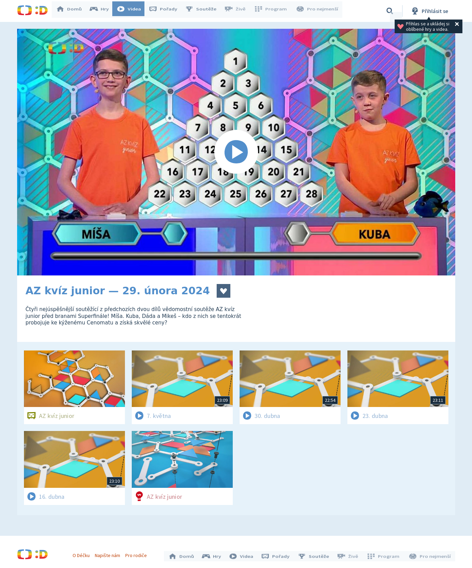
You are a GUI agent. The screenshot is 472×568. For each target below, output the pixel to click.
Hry (102, 11)
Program (272, 11)
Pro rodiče (138, 554)
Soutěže (204, 11)
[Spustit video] (236, 152)
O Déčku (82, 554)
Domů (72, 11)
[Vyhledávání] (390, 11)
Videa (132, 11)
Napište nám (109, 554)
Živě (238, 11)
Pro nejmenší (317, 11)
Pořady (166, 11)
